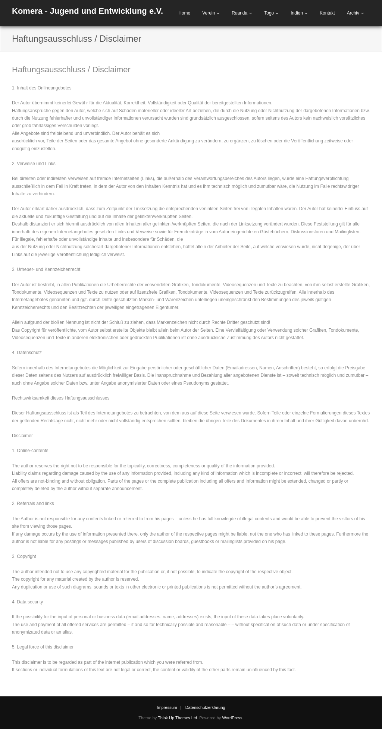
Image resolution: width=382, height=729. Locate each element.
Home (184, 13)
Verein (208, 13)
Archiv (353, 13)
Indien (297, 13)
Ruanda (239, 13)
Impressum (167, 707)
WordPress (232, 718)
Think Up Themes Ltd (177, 718)
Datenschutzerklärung (205, 707)
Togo (269, 13)
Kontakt (327, 13)
